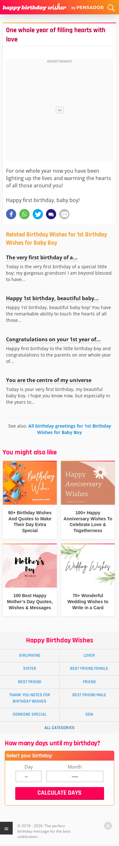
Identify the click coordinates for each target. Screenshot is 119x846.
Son (89, 714)
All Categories (59, 728)
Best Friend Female (89, 668)
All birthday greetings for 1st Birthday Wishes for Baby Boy (69, 429)
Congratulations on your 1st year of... (53, 339)
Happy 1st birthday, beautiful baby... (52, 298)
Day (28, 766)
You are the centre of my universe (48, 380)
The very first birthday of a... (42, 257)
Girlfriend (29, 655)
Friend (89, 682)
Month (75, 766)
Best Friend (29, 682)
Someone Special (30, 714)
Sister (29, 668)
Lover (89, 655)
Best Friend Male (89, 695)
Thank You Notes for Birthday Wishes (29, 698)
